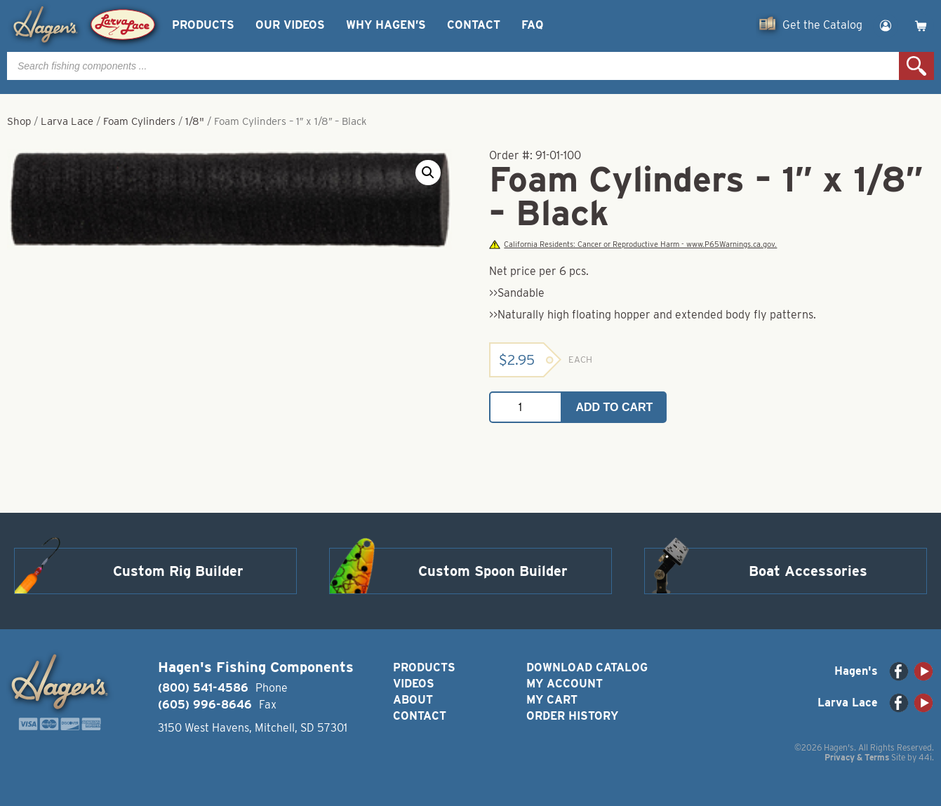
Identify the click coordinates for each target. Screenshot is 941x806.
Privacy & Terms (857, 757)
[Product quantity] (525, 407)
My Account (564, 683)
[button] (428, 172)
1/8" (194, 121)
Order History (572, 716)
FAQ (532, 25)
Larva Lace (67, 121)
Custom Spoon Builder (493, 571)
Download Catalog (587, 667)
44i (925, 757)
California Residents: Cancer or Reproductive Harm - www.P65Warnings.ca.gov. (633, 244)
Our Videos (290, 25)
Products (203, 25)
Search (916, 66)
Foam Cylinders (139, 121)
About (413, 699)
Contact (473, 25)
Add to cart (614, 407)
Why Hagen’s (386, 25)
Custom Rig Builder (178, 571)
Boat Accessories (808, 571)
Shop (19, 121)
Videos (413, 683)
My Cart (552, 699)
